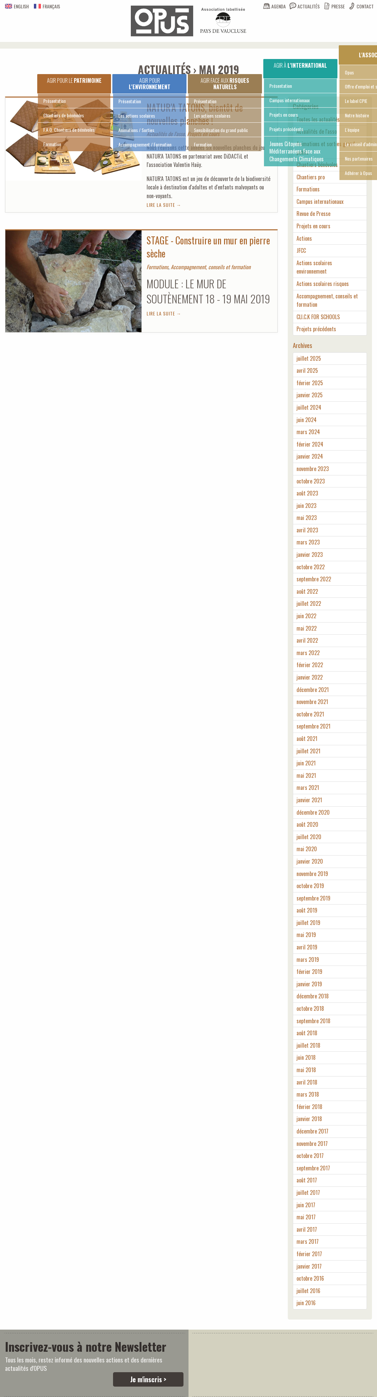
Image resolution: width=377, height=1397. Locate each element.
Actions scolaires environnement (314, 267)
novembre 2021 (312, 702)
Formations (308, 189)
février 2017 (309, 1254)
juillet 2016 (308, 1291)
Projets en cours (283, 114)
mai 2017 (306, 1217)
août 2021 (307, 739)
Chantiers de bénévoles (63, 115)
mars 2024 (308, 432)
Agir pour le (74, 80)
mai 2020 (307, 849)
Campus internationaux (289, 100)
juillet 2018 (308, 1045)
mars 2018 (308, 1094)
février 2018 (309, 1107)
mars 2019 (308, 959)
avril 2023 (307, 530)
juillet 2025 (309, 358)
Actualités (309, 6)
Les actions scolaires (136, 115)
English (17, 6)
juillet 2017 (308, 1192)
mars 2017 (308, 1241)
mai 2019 (306, 935)
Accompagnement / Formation (144, 144)
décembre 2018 (313, 996)
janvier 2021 (309, 800)
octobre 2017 (310, 1156)
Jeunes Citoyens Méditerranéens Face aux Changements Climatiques (296, 151)
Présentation (54, 100)
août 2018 (307, 1033)
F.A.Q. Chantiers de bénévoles (69, 129)
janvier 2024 (310, 456)
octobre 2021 (310, 714)
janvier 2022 (310, 677)
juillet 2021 (308, 751)
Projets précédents (286, 128)
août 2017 (307, 1180)
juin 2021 (306, 763)
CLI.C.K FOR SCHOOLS (318, 317)
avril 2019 (307, 947)
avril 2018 (307, 1082)
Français (47, 6)
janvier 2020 (310, 861)
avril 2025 (307, 370)
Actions (304, 238)
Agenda (278, 6)
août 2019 (307, 910)
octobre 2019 (310, 886)
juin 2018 (306, 1057)
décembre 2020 (313, 812)
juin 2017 (306, 1205)
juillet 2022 (309, 603)
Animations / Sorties (136, 129)
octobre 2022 (311, 567)
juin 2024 (307, 420)
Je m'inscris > (148, 1379)
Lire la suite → (164, 204)
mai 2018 (306, 1070)
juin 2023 (306, 506)
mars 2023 (308, 542)
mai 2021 (306, 775)
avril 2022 (307, 640)
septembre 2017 (313, 1168)
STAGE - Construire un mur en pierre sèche (208, 246)
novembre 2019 (312, 874)
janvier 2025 (310, 395)
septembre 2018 (313, 1021)
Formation (52, 144)
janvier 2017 (309, 1266)
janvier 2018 (309, 1119)
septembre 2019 (313, 898)
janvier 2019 (309, 984)
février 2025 (310, 383)
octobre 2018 (310, 1008)
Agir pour (149, 83)
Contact (365, 6)
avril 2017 (307, 1229)
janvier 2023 (310, 554)
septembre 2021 (313, 726)
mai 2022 (307, 628)
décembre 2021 (313, 690)
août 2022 (307, 591)
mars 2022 (308, 653)
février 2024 (310, 444)
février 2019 (309, 972)
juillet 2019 (308, 923)
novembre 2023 (313, 469)
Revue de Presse (313, 214)
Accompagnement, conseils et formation (327, 300)
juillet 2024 (309, 407)
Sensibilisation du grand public (221, 129)
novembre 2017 (312, 1144)
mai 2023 (307, 518)
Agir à (300, 65)
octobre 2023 (311, 481)
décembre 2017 (312, 1131)
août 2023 (307, 493)
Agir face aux (225, 83)
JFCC (301, 250)
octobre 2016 (310, 1278)
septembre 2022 (314, 579)
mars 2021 (308, 787)
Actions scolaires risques (323, 284)
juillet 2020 (309, 837)
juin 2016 (306, 1303)
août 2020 (307, 824)
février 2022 (310, 665)
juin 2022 (306, 616)
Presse (338, 6)
